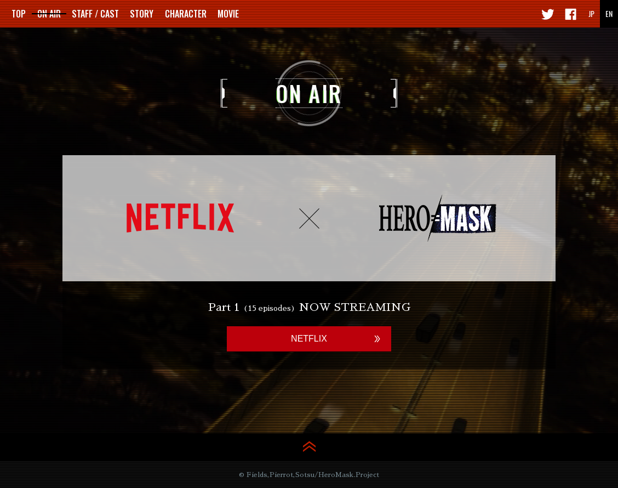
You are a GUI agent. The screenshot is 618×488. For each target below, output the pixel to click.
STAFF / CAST (95, 13)
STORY (141, 13)
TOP (19, 13)
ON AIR (49, 13)
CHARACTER (186, 13)
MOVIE (228, 13)
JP (591, 13)
